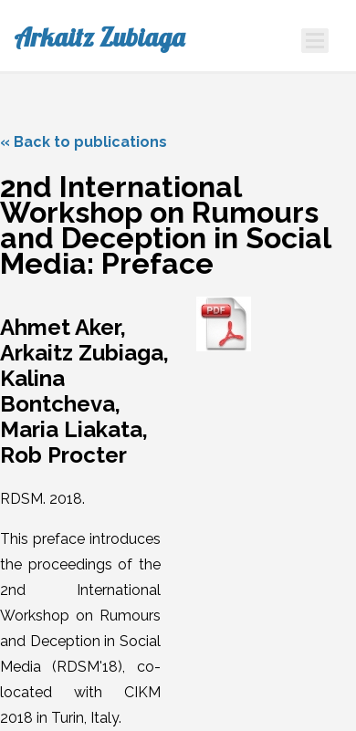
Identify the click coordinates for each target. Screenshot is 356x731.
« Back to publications (83, 142)
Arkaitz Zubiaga (99, 37)
